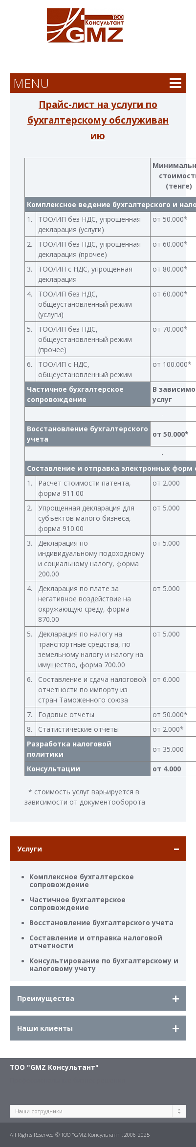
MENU (31, 83)
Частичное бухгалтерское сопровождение (77, 903)
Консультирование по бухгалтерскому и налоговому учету (103, 964)
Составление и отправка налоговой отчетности (95, 941)
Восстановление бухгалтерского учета (101, 922)
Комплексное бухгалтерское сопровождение (81, 880)
